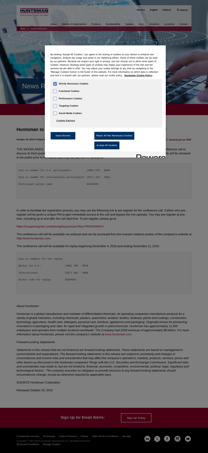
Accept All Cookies (107, 145)
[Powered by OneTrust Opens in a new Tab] (150, 155)
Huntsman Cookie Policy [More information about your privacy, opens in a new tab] (138, 75)
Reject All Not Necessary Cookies (114, 135)
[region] (105, 101)
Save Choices (63, 135)
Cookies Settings (65, 120)
